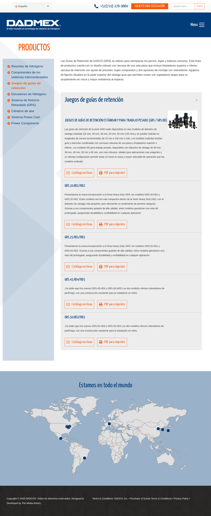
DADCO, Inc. (121, 498)
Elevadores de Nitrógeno (28, 94)
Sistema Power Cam (25, 117)
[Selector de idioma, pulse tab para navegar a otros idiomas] (32, 6)
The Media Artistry (31, 503)
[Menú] (197, 25)
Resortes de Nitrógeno (27, 66)
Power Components (25, 123)
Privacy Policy (181, 498)
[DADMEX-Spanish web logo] (34, 25)
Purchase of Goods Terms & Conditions (151, 498)
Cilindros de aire (22, 111)
